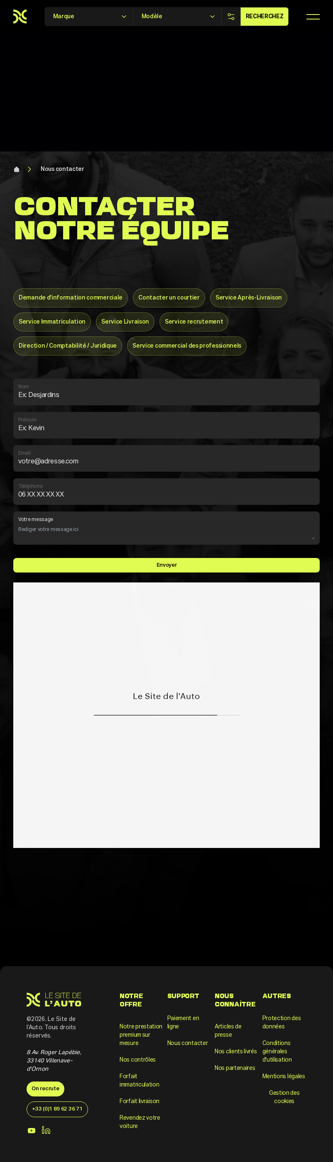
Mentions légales (283, 1076)
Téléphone (166, 492)
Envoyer (167, 565)
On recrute (45, 1088)
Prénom (166, 426)
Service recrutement (194, 322)
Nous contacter (62, 169)
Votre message (166, 528)
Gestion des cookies (284, 1097)
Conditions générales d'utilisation (277, 1051)
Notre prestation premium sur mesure (141, 1035)
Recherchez (265, 16)
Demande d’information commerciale (70, 298)
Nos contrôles (138, 1060)
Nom (166, 392)
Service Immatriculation (52, 322)
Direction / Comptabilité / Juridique (68, 346)
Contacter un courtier (169, 298)
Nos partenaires (235, 1068)
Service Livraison (125, 322)
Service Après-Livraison (248, 298)
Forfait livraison (139, 1101)
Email (166, 459)
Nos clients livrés (236, 1052)
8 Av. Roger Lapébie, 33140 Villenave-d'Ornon (54, 1061)
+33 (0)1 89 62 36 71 (57, 1109)
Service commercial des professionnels (186, 346)
